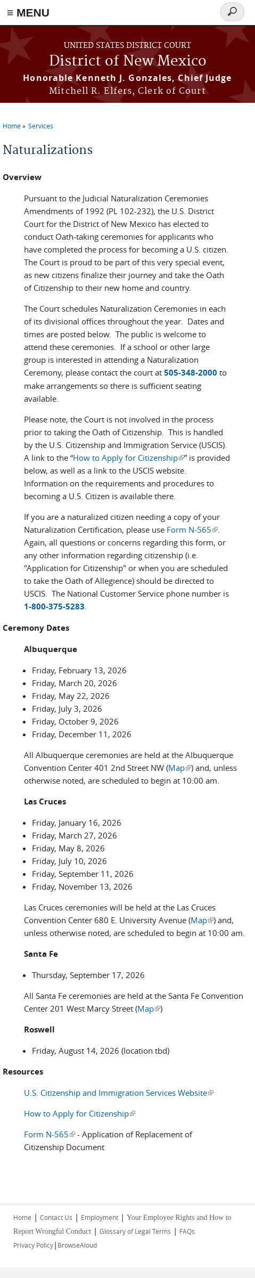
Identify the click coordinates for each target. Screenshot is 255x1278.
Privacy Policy (33, 1245)
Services (40, 125)
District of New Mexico (128, 61)
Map (179, 767)
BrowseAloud (77, 1245)
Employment (99, 1217)
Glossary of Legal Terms (135, 1231)
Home (12, 125)
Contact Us (56, 1217)
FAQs (187, 1231)
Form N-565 (192, 529)
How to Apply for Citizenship (128, 457)
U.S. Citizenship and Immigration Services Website (118, 1092)
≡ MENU (28, 12)
